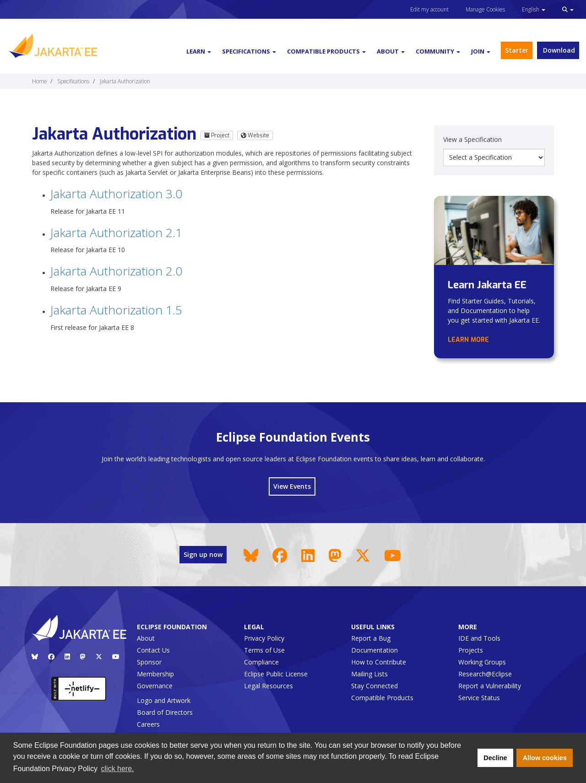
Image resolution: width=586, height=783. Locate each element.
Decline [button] (495, 757)
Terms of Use (264, 650)
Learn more (468, 339)
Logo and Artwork (163, 700)
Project (216, 135)
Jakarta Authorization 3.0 (116, 193)
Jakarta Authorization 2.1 (116, 232)
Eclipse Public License (276, 674)
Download (558, 50)
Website (255, 135)
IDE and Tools (479, 638)
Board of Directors (165, 712)
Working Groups (482, 662)
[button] (568, 9)
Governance (155, 685)
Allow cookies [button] (545, 757)
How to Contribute (378, 662)
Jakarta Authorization (125, 81)
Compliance (261, 662)
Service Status (479, 697)
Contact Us (153, 650)
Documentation (374, 650)
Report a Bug (371, 638)
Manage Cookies (485, 9)
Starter (516, 50)
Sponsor (149, 662)
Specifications (73, 81)
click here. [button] (117, 768)
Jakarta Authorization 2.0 (116, 271)
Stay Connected (374, 685)
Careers (148, 724)
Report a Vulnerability (489, 685)
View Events (292, 486)
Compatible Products (382, 697)
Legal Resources (268, 685)
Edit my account (429, 9)
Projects (470, 650)
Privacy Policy (264, 638)
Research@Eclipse (485, 674)
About (146, 638)
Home (39, 81)
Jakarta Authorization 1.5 (116, 310)
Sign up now (203, 554)
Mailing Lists (369, 674)
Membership (155, 674)
